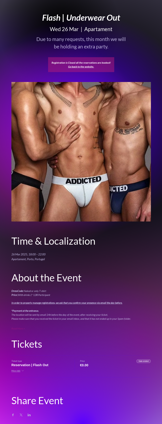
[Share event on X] (21, 415)
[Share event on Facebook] (13, 415)
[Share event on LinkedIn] (29, 415)
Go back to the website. (81, 66)
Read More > (18, 328)
